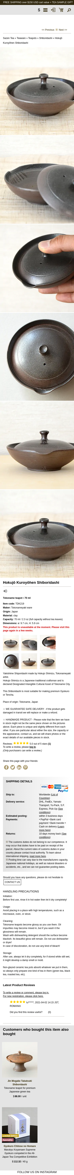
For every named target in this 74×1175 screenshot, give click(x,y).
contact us (12, 882)
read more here (38, 856)
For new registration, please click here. (23, 996)
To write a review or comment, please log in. (26, 992)
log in (32, 747)
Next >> (63, 29)
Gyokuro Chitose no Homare (20, 1146)
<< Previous (48, 29)
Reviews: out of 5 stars (27, 743)
